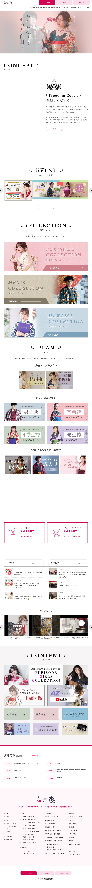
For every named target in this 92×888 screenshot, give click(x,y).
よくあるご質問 (49, 828)
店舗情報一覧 (35, 763)
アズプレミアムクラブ (51, 824)
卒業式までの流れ (50, 835)
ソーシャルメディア (74, 855)
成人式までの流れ (50, 831)
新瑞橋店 (27, 789)
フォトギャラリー (28, 859)
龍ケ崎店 (17, 774)
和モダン (9, 839)
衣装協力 (71, 849)
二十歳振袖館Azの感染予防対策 (54, 845)
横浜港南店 (75, 780)
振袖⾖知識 (50, 855)
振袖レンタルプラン (28, 824)
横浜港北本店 (61, 780)
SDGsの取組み (73, 838)
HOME (6, 821)
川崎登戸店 (60, 782)
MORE (54, 138)
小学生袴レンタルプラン (30, 847)
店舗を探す (73, 8)
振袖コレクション (12, 831)
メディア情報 (72, 831)
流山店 (16, 781)
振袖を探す (39, 8)
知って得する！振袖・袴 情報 (53, 849)
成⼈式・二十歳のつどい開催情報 (54, 861)
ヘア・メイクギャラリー (30, 862)
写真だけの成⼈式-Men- (32, 839)
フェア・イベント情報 (83, 8)
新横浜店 (68, 780)
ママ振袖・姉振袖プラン (30, 827)
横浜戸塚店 (83, 780)
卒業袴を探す (54, 8)
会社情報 (71, 835)
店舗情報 (71, 821)
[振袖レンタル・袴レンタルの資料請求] (64, 2)
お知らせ (71, 828)
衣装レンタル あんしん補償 (53, 838)
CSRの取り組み (73, 842)
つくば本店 (38, 772)
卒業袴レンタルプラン (29, 845)
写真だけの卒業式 (30, 836)
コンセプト (32, 8)
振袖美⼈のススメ (52, 852)
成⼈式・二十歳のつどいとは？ (56, 858)
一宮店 (16, 789)
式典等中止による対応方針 (52, 842)
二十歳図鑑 (48, 821)
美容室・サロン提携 (74, 852)
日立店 (32, 772)
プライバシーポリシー (75, 862)
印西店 (21, 781)
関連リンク (72, 859)
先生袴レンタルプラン (29, 850)
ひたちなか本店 (19, 772)
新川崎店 (67, 782)
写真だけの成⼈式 (30, 833)
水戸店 (27, 772)
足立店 (59, 773)
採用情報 (71, 845)
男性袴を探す (46, 8)
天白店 (21, 789)
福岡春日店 (60, 789)
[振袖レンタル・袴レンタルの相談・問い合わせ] (81, 2)
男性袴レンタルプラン (29, 842)
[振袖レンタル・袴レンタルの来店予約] (47, 2)
